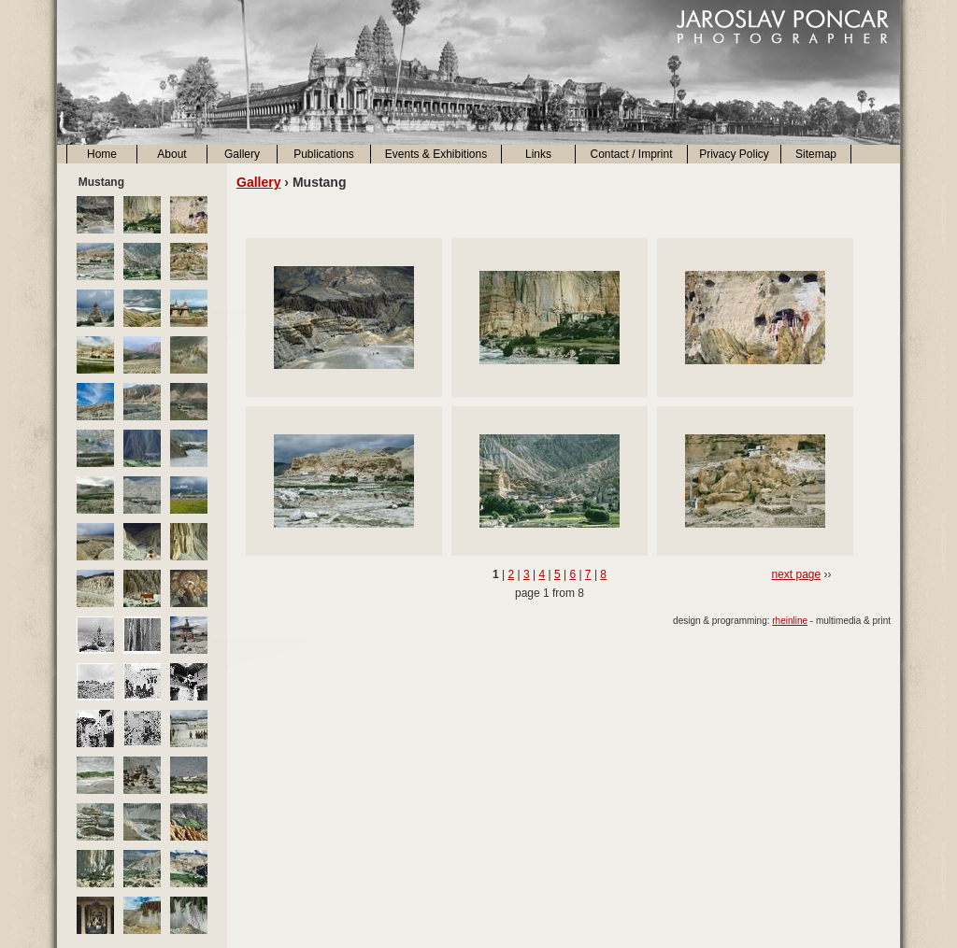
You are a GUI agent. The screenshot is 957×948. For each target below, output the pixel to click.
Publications (323, 154)
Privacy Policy (734, 154)
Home (102, 154)
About (171, 154)
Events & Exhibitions (436, 154)
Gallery (242, 154)
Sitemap (815, 154)
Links (538, 154)
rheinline (789, 620)
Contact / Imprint (631, 154)
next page (796, 574)
